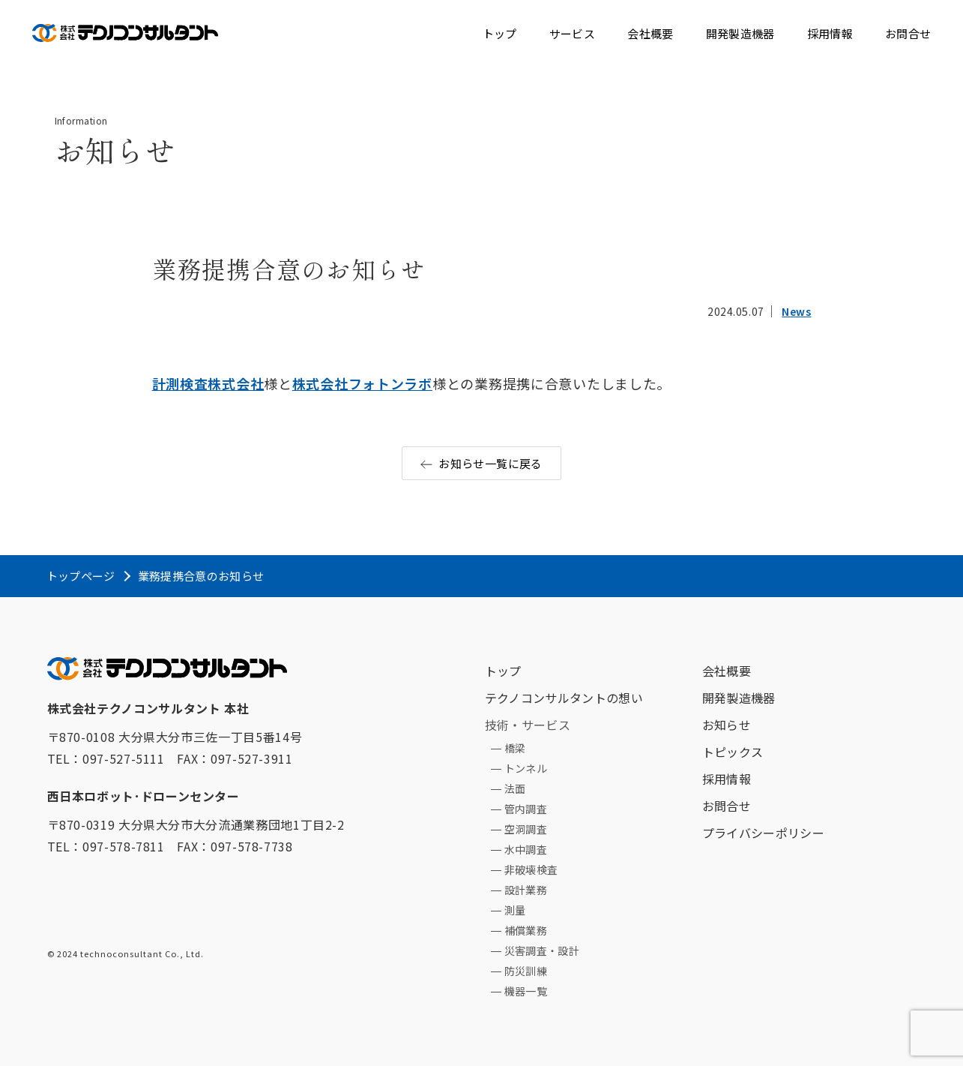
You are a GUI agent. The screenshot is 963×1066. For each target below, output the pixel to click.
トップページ (80, 576)
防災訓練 (525, 970)
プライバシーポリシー (763, 833)
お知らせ (726, 725)
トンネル (525, 768)
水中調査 (525, 849)
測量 (515, 909)
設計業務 (525, 889)
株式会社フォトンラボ (362, 383)
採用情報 (830, 33)
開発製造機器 (740, 33)
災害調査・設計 (541, 950)
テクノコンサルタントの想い (564, 698)
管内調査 (525, 808)
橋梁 (515, 747)
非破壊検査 (531, 869)
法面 (515, 788)
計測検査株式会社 (208, 383)
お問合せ (908, 33)
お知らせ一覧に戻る (490, 463)
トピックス (733, 752)
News (796, 311)
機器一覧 (525, 990)
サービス (572, 33)
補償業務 (525, 930)
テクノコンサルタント (125, 29)
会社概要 (650, 33)
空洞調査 (525, 828)
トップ (500, 33)
